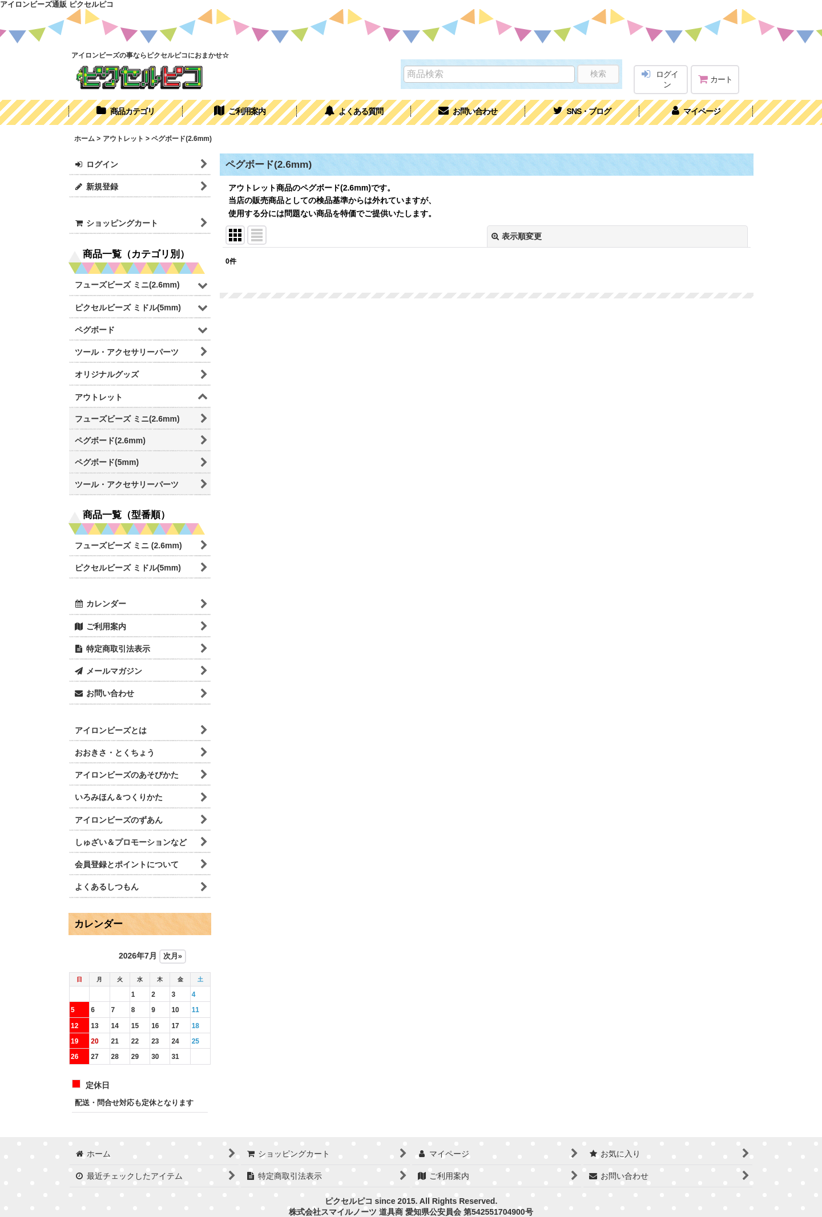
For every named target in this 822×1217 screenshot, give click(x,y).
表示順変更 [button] (516, 236)
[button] (582, 112)
